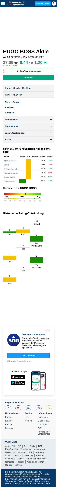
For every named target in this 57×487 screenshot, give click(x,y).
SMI (30, 452)
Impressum (43, 417)
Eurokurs (40, 455)
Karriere (9, 421)
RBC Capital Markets (10, 161)
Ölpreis (8, 465)
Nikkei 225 (10, 452)
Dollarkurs (28, 455)
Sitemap (9, 428)
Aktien (8, 455)
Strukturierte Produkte (36, 459)
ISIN (25, 57)
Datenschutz (43, 421)
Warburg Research (9, 181)
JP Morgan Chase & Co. (11, 169)
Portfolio (21, 462)
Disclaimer (43, 424)
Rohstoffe (9, 462)
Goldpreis (39, 452)
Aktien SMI (10, 446)
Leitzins (18, 465)
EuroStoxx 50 (11, 449)
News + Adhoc (12, 102)
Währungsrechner (35, 462)
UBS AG (6, 165)
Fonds (21, 459)
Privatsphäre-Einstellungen (44, 433)
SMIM (33, 446)
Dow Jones (26, 449)
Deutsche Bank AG (9, 177)
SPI (19, 446)
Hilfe (27, 417)
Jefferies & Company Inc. (11, 173)
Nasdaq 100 (39, 449)
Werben (28, 421)
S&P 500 (22, 452)
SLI (25, 446)
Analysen (9, 107)
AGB (40, 428)
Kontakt (8, 417)
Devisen (17, 455)
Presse (8, 424)
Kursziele (9, 113)
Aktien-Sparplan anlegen (29, 71)
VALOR (6, 57)
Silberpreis (10, 459)
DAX (40, 446)
